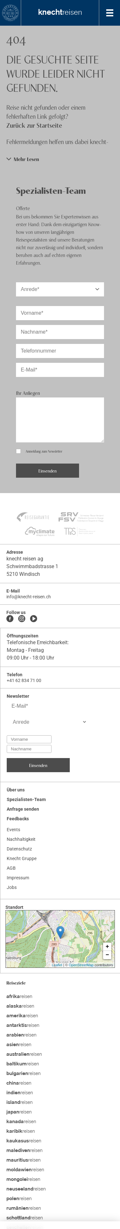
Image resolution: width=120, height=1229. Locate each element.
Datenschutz (19, 848)
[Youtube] (33, 619)
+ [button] (107, 947)
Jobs (12, 887)
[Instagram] (21, 619)
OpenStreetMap (81, 965)
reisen (60, 13)
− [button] (107, 955)
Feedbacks (18, 818)
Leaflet (57, 965)
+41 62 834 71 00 (24, 680)
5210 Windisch (23, 574)
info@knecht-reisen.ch (28, 596)
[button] (60, 159)
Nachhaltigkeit (21, 839)
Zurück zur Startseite (34, 125)
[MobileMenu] (109, 13)
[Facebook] (9, 619)
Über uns (16, 789)
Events (13, 829)
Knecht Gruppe (21, 858)
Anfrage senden (23, 809)
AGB (11, 868)
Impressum (18, 877)
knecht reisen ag (24, 559)
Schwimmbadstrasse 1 (32, 566)
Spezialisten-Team (26, 799)
